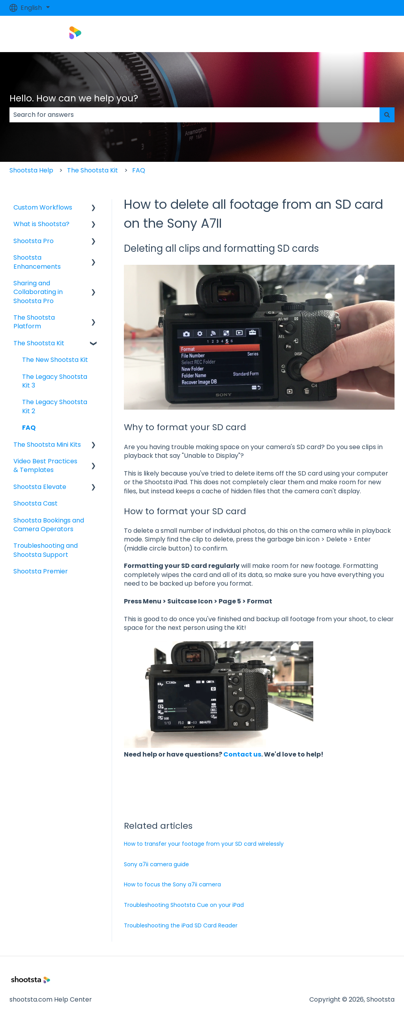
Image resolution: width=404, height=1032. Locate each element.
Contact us (242, 754)
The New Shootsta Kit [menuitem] (55, 359)
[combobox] (194, 114)
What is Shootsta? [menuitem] (41, 224)
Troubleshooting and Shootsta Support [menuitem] (45, 550)
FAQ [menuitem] (29, 427)
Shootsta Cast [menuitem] (35, 503)
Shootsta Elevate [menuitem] (39, 486)
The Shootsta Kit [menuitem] (38, 343)
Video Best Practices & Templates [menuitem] (45, 465)
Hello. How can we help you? (73, 98)
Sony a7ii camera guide (156, 864)
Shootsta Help (31, 170)
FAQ (138, 170)
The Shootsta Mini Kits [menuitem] (47, 444)
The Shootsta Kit (92, 170)
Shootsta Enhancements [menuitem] (37, 262)
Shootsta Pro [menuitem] (33, 240)
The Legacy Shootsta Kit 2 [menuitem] (54, 406)
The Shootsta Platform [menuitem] (34, 322)
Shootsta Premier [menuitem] (40, 571)
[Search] (387, 114)
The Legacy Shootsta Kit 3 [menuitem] (54, 381)
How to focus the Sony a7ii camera (172, 884)
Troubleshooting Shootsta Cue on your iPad (184, 905)
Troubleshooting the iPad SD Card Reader (181, 925)
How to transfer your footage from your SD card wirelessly (204, 844)
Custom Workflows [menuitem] (42, 207)
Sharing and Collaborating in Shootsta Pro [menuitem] (38, 292)
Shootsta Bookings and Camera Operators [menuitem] (48, 525)
